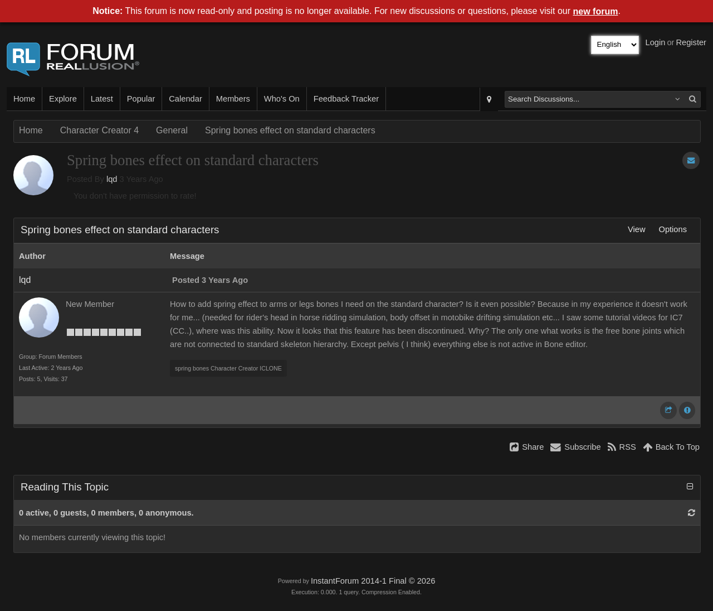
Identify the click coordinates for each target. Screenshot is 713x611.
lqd (112, 179)
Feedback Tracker (346, 98)
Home (24, 98)
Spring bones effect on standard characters (290, 130)
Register (691, 42)
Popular (141, 98)
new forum (595, 11)
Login (656, 42)
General (172, 130)
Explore (63, 98)
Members (233, 98)
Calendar (185, 98)
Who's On (281, 98)
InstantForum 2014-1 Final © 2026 (373, 580)
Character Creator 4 (99, 130)
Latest (102, 98)
